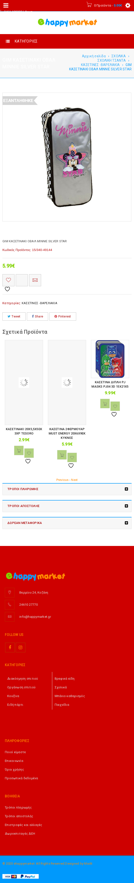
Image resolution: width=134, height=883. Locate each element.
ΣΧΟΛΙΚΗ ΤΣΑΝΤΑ (111, 60)
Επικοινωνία (14, 761)
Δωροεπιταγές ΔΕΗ (20, 833)
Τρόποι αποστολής (19, 816)
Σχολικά (61, 687)
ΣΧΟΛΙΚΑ (119, 56)
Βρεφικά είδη (65, 678)
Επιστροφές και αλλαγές (23, 825)
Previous (62, 480)
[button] (19, 450)
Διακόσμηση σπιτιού (22, 678)
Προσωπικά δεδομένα (21, 778)
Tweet (14, 316)
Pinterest (62, 316)
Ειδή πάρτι (15, 704)
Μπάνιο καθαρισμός (70, 696)
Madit (88, 863)
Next (74, 480)
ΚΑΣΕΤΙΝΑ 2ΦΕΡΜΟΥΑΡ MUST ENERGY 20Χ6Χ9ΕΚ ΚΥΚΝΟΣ (67, 433)
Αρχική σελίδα (94, 56)
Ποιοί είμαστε (15, 752)
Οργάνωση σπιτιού (21, 687)
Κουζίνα (13, 696)
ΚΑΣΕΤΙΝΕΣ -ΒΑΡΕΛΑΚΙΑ (100, 65)
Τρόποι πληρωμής (18, 807)
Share (37, 316)
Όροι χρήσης (14, 769)
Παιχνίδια (62, 704)
